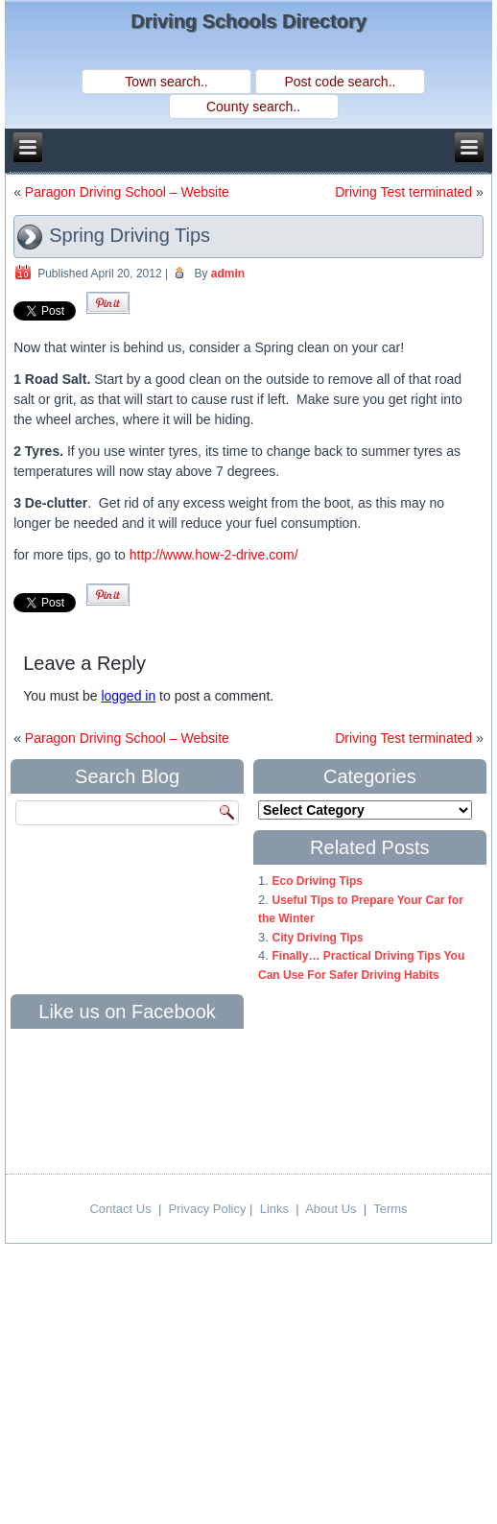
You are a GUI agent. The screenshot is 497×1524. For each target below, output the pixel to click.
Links (274, 1209)
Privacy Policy (208, 1209)
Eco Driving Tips (317, 881)
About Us (330, 1209)
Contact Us (120, 1209)
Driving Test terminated (403, 192)
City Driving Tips (317, 937)
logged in (128, 695)
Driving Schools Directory (248, 21)
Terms (390, 1209)
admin (228, 273)
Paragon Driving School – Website (127, 192)
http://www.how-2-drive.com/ (214, 554)
